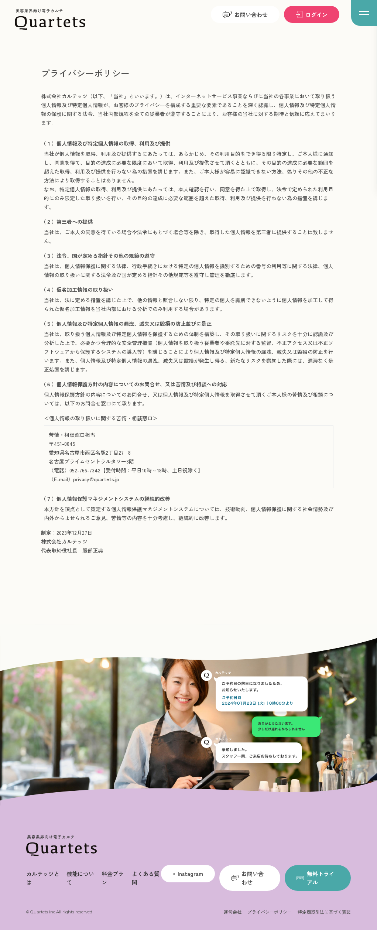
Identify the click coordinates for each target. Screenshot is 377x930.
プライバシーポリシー (269, 912)
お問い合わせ (245, 14)
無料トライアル (316, 877)
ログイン (312, 14)
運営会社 (232, 912)
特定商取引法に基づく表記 (324, 912)
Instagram (188, 873)
